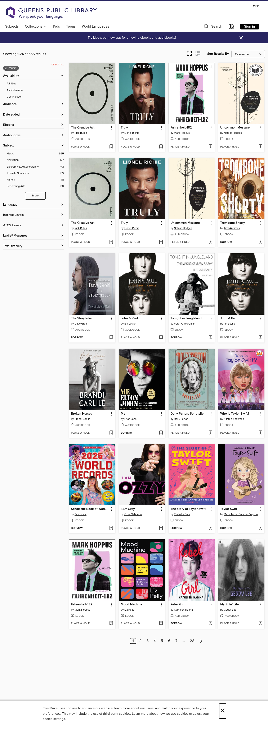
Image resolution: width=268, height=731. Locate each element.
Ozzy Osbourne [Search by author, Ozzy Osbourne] (133, 514)
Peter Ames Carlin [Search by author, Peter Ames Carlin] (184, 323)
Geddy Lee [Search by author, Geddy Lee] (230, 609)
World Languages (95, 26)
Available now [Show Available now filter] (15, 90)
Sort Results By (218, 54)
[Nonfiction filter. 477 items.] (35, 160)
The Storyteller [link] (81, 318)
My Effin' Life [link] (229, 604)
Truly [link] (124, 128)
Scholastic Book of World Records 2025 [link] (90, 509)
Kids (56, 26)
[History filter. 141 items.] (35, 180)
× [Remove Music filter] (6, 68)
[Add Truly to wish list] (161, 147)
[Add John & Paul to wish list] (161, 337)
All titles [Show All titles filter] (11, 83)
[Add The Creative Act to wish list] (111, 147)
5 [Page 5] (162, 641)
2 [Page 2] (140, 641)
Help (256, 5)
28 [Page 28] (192, 641)
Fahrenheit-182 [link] (181, 128)
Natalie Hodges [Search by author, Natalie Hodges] (233, 133)
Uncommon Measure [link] (235, 128)
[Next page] (201, 640)
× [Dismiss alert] (241, 38)
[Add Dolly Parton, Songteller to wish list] (210, 433)
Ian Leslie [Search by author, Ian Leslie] (129, 323)
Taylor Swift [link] (228, 509)
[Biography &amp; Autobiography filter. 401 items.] (35, 167)
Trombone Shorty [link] (232, 223)
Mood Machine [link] (131, 604)
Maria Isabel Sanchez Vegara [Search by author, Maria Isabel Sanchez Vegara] (241, 514)
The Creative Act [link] (82, 128)
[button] (212, 27)
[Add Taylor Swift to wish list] (260, 528)
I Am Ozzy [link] (128, 509)
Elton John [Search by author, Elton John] (130, 419)
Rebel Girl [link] (177, 604)
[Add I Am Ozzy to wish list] (161, 528)
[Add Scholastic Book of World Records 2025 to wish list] (111, 528)
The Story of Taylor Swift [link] (188, 509)
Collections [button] (36, 26)
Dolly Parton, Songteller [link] (187, 414)
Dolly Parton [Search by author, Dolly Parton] (181, 419)
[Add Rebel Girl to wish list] (210, 623)
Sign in (249, 26)
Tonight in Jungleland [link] (186, 318)
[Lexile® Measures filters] (33, 236)
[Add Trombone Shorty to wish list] (260, 242)
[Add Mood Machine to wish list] (161, 623)
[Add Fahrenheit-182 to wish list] (210, 147)
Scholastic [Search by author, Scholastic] (80, 514)
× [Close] (222, 711)
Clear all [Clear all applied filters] (58, 64)
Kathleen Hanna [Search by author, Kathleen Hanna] (183, 609)
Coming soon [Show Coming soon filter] (14, 96)
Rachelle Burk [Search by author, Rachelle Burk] (182, 514)
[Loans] (231, 27)
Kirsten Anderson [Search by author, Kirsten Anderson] (234, 419)
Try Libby (94, 38)
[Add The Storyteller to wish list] (111, 337)
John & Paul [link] (129, 318)
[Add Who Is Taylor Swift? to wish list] (260, 433)
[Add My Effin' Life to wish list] (260, 623)
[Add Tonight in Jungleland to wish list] (210, 337)
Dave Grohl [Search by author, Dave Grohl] (81, 323)
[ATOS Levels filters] (33, 225)
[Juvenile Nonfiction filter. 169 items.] (35, 173)
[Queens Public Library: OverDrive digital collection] (51, 12)
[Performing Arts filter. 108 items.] (35, 186)
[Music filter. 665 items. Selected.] (35, 154)
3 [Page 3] (148, 641)
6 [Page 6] (169, 641)
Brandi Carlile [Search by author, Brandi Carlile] (82, 419)
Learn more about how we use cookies (160, 714)
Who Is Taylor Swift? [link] (234, 414)
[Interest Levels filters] (33, 215)
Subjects (12, 26)
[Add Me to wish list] (161, 433)
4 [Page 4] (155, 641)
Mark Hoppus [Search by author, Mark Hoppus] (182, 133)
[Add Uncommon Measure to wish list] (260, 147)
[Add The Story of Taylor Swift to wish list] (210, 528)
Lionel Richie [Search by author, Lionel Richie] (131, 133)
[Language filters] (33, 205)
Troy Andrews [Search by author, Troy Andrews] (232, 228)
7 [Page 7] (176, 641)
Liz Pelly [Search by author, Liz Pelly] (129, 609)
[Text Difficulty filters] (33, 246)
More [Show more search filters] (35, 195)
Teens (71, 26)
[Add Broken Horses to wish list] (111, 433)
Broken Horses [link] (81, 414)
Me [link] (123, 414)
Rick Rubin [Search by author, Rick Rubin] (81, 133)
